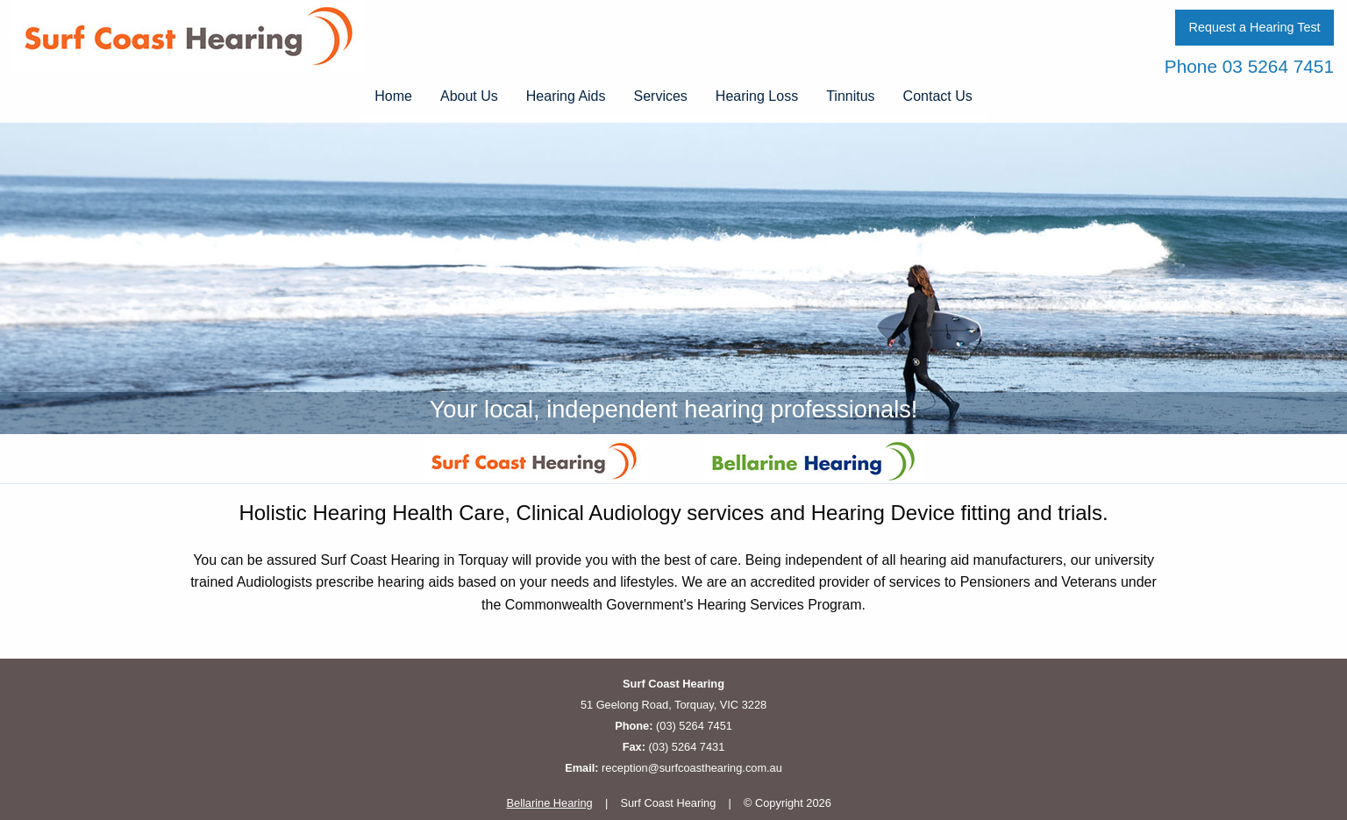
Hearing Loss (757, 96)
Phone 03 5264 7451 (1249, 66)
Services (661, 96)
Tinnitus (850, 96)
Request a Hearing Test (1254, 27)
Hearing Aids (566, 96)
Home (393, 96)
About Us (469, 96)
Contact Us (938, 96)
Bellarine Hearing (550, 802)
